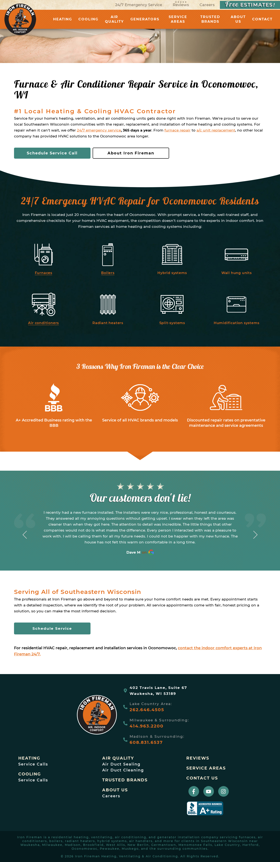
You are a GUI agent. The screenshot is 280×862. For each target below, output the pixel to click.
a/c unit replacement (216, 130)
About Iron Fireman (130, 153)
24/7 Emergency (138, 5)
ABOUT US (238, 19)
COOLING (88, 19)
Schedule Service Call (52, 153)
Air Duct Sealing (121, 764)
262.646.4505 (147, 709)
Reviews (181, 4)
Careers (207, 5)
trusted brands (125, 780)
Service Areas (206, 768)
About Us (115, 790)
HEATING (62, 19)
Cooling (29, 774)
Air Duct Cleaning (123, 770)
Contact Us (202, 778)
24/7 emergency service (99, 130)
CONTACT (262, 19)
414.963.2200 (147, 726)
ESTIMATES (250, 4)
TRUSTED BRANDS (210, 19)
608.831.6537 (146, 742)
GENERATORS (144, 19)
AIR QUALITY (114, 19)
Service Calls (33, 764)
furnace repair (177, 130)
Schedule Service (52, 628)
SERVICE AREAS (178, 19)
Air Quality (118, 758)
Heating (29, 758)
